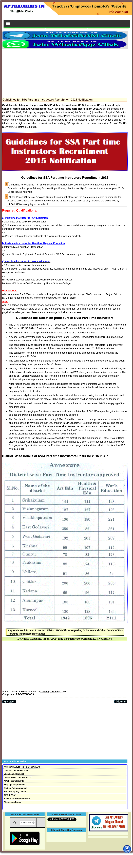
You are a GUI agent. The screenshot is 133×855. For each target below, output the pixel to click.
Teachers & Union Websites (17, 798)
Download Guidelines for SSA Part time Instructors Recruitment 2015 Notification (64, 638)
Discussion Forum (13, 802)
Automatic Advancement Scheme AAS (22, 767)
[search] (27, 823)
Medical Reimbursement (15, 788)
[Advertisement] (65, 72)
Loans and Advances (14, 774)
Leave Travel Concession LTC (18, 777)
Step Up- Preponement (15, 784)
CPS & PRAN (10, 795)
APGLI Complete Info (14, 781)
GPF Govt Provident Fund (16, 770)
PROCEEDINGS (25, 694)
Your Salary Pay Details (15, 791)
